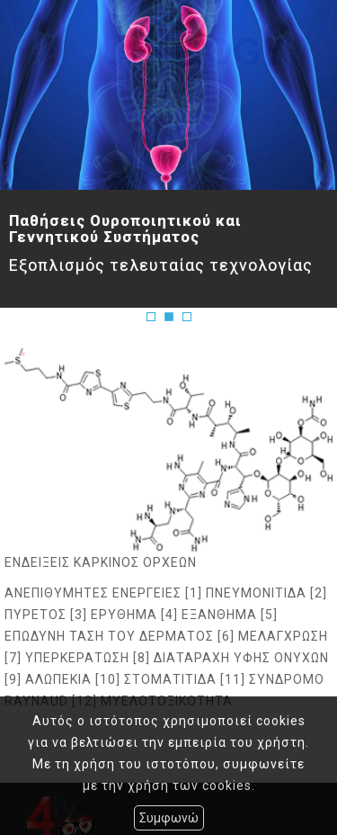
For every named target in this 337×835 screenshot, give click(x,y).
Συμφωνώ (169, 818)
